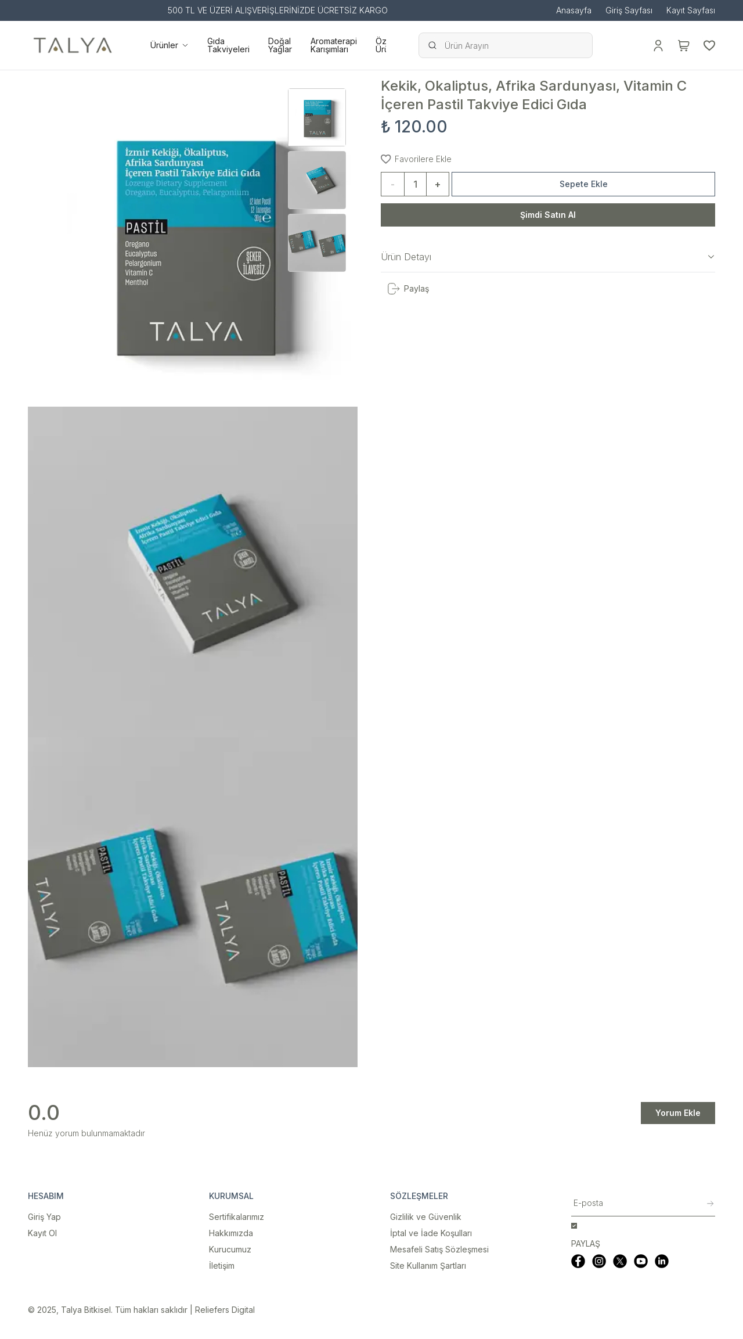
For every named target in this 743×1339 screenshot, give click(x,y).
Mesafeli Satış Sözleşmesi (439, 1249)
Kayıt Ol (42, 1233)
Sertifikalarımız (236, 1217)
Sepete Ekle (584, 184)
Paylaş (408, 289)
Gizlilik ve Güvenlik (425, 1217)
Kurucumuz (230, 1249)
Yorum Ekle (678, 1113)
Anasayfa (573, 10)
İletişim (222, 1265)
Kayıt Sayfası (690, 10)
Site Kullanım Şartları (428, 1265)
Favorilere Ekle (416, 159)
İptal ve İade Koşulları (431, 1233)
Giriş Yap (44, 1217)
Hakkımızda (231, 1233)
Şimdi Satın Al (548, 215)
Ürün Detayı (548, 257)
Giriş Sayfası (628, 10)
